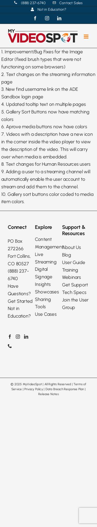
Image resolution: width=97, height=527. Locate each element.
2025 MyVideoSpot (28, 384)
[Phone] (10, 346)
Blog (66, 255)
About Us (71, 247)
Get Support (75, 285)
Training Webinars (71, 273)
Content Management (48, 243)
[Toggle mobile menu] (86, 36)
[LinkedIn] (26, 337)
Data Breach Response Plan (65, 389)
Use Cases (46, 314)
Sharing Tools (43, 303)
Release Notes (48, 394)
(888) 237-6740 (18, 274)
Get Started (20, 301)
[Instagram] (18, 337)
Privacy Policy (33, 389)
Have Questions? (19, 290)
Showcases (47, 292)
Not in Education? (19, 312)
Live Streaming (46, 258)
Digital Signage (43, 273)
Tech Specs (74, 292)
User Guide (73, 262)
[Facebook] (10, 337)
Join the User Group (75, 303)
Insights (43, 284)
